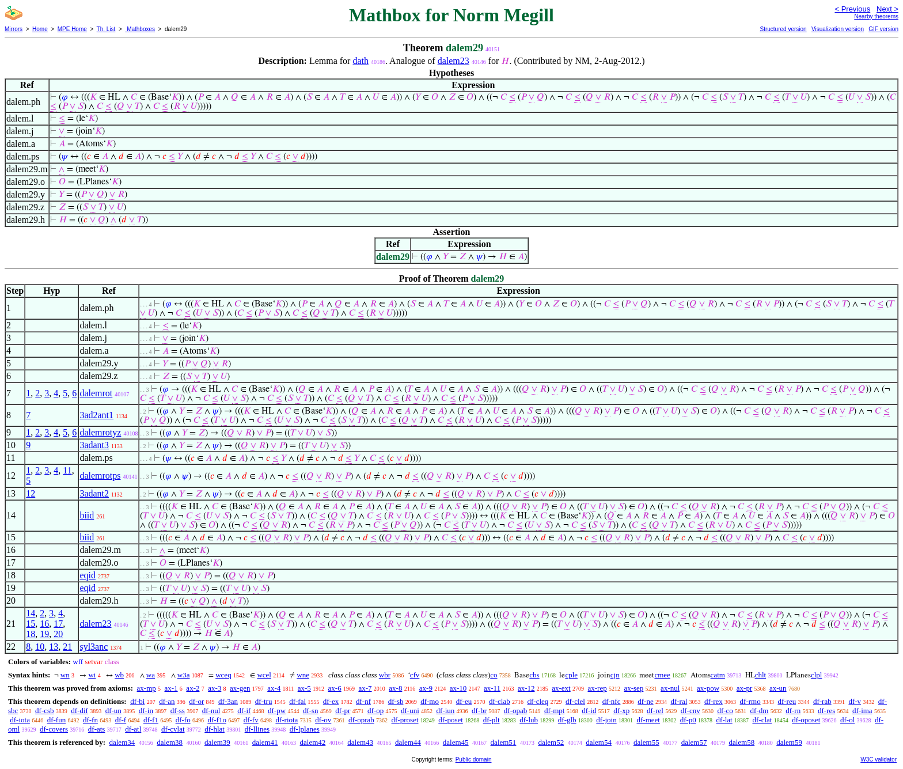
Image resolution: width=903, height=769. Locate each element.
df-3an (228, 701)
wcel (264, 674)
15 (30, 623)
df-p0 (688, 719)
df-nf (363, 701)
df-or (196, 701)
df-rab (822, 701)
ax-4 (273, 688)
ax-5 (304, 688)
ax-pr (744, 688)
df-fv (251, 719)
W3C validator (878, 759)
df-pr (342, 710)
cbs (534, 674)
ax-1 (171, 688)
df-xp (621, 710)
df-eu (464, 701)
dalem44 (408, 742)
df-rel (655, 710)
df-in (146, 710)
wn (65, 674)
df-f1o (216, 719)
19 (44, 634)
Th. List (106, 29)
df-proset (405, 719)
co (493, 674)
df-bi (137, 701)
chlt (761, 674)
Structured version (783, 29)
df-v (854, 701)
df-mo (429, 701)
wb (119, 674)
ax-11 (492, 688)
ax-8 (395, 688)
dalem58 (741, 742)
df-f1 (150, 719)
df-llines (257, 729)
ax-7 (364, 688)
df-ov (323, 719)
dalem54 (599, 742)
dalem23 (453, 61)
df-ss (177, 710)
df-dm (759, 710)
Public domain (474, 759)
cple (571, 674)
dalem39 (217, 742)
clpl (816, 674)
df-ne (645, 701)
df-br (479, 710)
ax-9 (425, 688)
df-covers (54, 729)
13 (53, 646)
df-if (244, 710)
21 (67, 646)
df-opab (515, 710)
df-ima (862, 710)
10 (39, 646)
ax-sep (633, 688)
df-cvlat (172, 729)
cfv (415, 674)
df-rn (793, 710)
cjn (615, 674)
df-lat (724, 719)
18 (30, 634)
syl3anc (93, 646)
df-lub (528, 719)
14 (30, 613)
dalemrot (95, 393)
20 (58, 634)
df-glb (567, 719)
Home (40, 29)
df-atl (133, 729)
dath (360, 61)
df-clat (762, 719)
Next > (887, 9)
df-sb (396, 701)
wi (92, 674)
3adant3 (94, 445)
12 (30, 493)
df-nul (211, 710)
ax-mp (146, 688)
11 (67, 470)
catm (718, 674)
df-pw (277, 710)
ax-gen (240, 688)
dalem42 (313, 742)
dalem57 (694, 742)
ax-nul (670, 688)
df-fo (183, 719)
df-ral (678, 701)
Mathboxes (140, 29)
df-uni (410, 710)
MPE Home (72, 29)
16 (44, 623)
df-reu (786, 701)
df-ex (331, 701)
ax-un (778, 688)
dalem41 (265, 742)
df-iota (20, 719)
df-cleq (537, 701)
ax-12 (526, 688)
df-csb (44, 710)
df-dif (79, 710)
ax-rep (596, 688)
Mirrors (13, 29)
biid (86, 515)
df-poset (450, 719)
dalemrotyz (100, 432)
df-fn (90, 719)
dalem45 (456, 742)
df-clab (499, 701)
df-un (113, 710)
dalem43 (360, 742)
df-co (725, 710)
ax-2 (192, 688)
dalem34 (122, 742)
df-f (121, 719)
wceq (223, 674)
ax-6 (335, 688)
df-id (589, 710)
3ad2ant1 (96, 415)
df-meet (647, 719)
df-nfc (611, 701)
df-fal (297, 701)
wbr (384, 674)
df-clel (575, 701)
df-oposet (806, 719)
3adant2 (94, 493)
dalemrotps (99, 475)
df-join (606, 719)
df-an (166, 701)
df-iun (446, 710)
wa (150, 674)
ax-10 (458, 688)
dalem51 (504, 742)
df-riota (286, 719)
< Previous (852, 9)
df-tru (263, 701)
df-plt (491, 719)
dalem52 (551, 742)
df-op (375, 710)
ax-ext (561, 688)
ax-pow (708, 688)
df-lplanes (305, 729)
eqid (87, 575)
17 (58, 623)
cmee (662, 674)
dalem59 (789, 742)
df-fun (56, 719)
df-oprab (361, 719)
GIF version (883, 29)
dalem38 (170, 742)
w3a (183, 674)
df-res (826, 710)
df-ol (847, 719)
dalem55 (646, 742)
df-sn (310, 710)
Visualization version (837, 29)
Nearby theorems (876, 16)
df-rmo (750, 701)
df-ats (96, 729)
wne (303, 674)
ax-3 (214, 688)
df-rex (713, 701)
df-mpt (554, 710)
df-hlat (214, 729)
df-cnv (690, 710)
